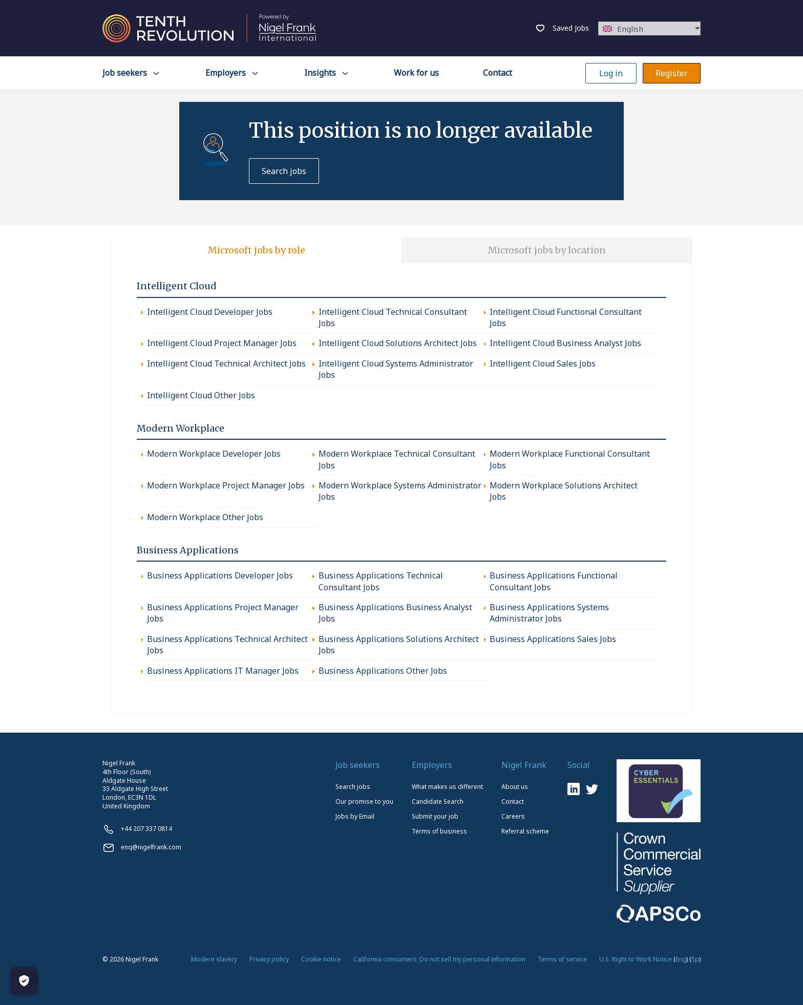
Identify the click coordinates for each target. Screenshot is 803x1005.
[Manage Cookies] (24, 981)
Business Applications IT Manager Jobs (223, 670)
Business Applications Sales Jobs (553, 639)
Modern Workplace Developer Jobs (214, 453)
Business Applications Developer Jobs (220, 575)
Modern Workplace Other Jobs (205, 517)
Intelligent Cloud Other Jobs (201, 395)
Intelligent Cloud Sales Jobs (543, 363)
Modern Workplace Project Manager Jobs (226, 485)
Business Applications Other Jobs (383, 670)
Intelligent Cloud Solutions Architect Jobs (398, 343)
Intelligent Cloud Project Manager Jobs (222, 343)
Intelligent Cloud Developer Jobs (209, 311)
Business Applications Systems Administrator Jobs (549, 613)
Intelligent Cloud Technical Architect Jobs (226, 363)
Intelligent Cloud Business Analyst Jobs (565, 343)
